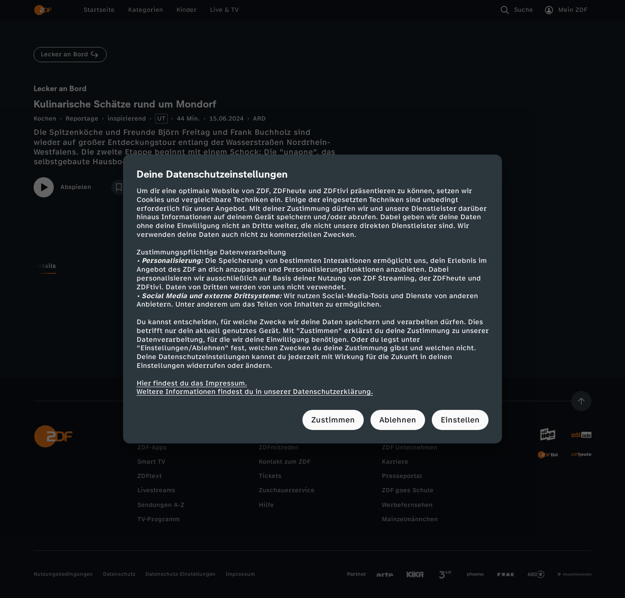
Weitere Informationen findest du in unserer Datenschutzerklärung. (255, 392)
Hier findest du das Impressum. (192, 383)
